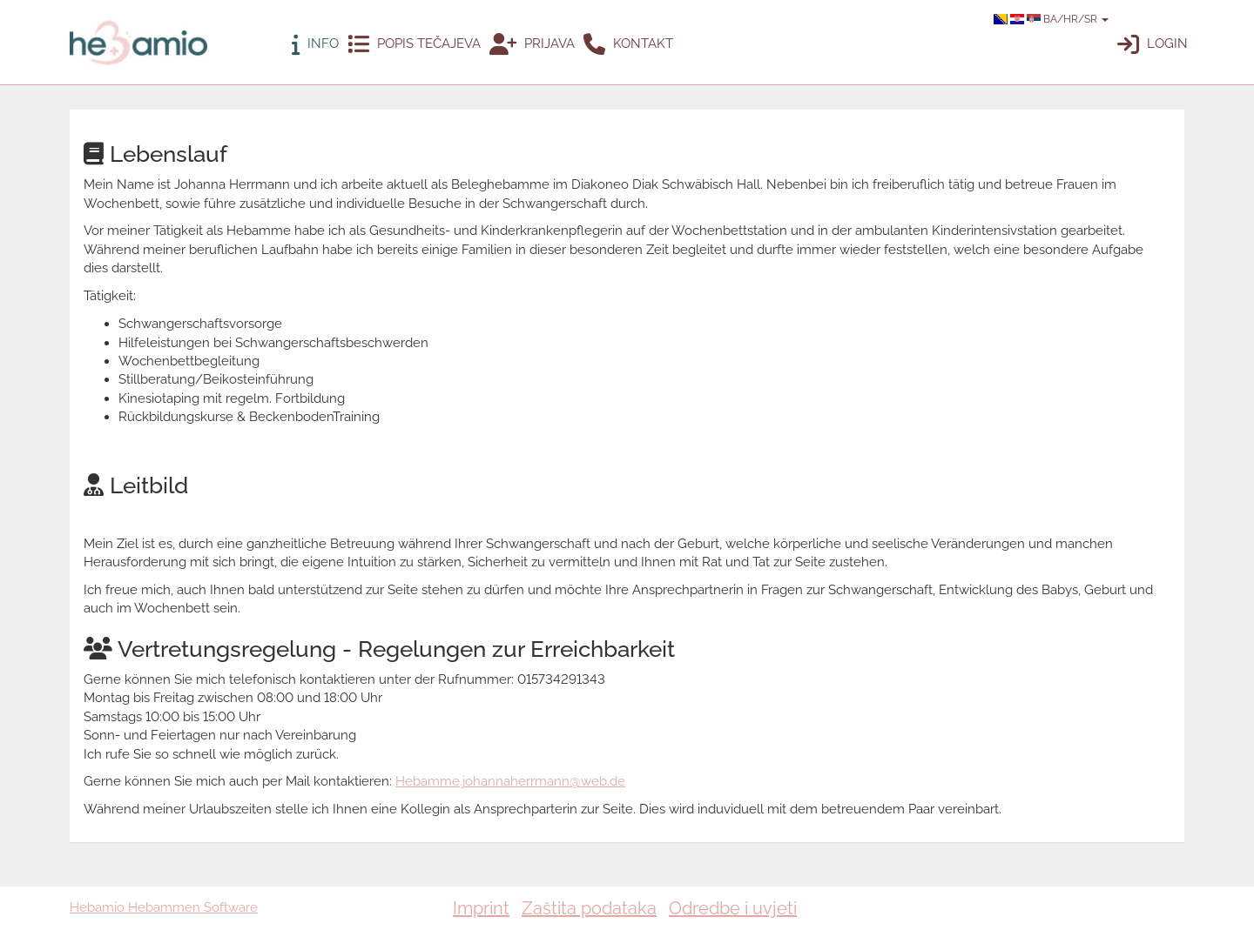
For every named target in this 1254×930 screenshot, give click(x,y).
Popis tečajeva (414, 45)
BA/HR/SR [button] (1051, 19)
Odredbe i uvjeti (733, 908)
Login (1152, 45)
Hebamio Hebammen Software (164, 907)
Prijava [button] (532, 45)
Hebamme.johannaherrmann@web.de (510, 781)
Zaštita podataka (589, 908)
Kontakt (628, 45)
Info (315, 45)
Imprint (481, 908)
